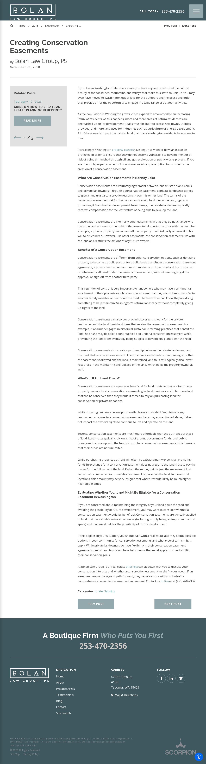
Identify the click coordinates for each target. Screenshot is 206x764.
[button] (199, 757)
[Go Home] (13, 25)
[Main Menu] (196, 11)
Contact (61, 707)
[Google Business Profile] (181, 678)
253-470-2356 (172, 11)
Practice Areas (65, 689)
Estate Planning (105, 591)
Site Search (63, 713)
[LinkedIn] (171, 678)
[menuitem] (75, 676)
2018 (35, 25)
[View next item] (39, 137)
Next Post (173, 604)
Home (60, 676)
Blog (22, 25)
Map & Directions (126, 695)
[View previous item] (17, 137)
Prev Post (96, 604)
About (60, 682)
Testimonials (65, 695)
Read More (32, 120)
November (52, 25)
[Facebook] (161, 678)
